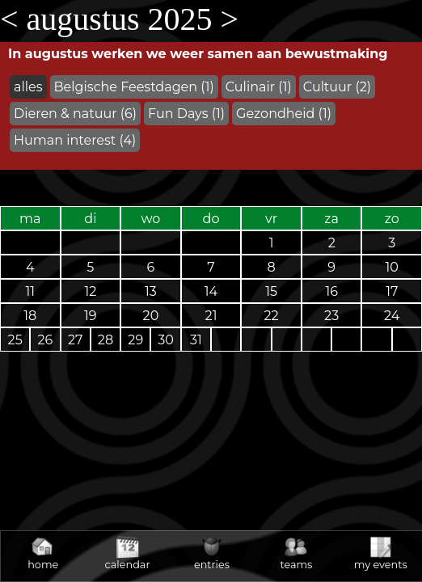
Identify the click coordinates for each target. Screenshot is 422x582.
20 (151, 315)
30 (166, 340)
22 (271, 315)
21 (211, 315)
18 (29, 315)
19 (90, 315)
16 (331, 291)
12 (90, 291)
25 (15, 340)
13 (151, 291)
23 (331, 315)
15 (271, 291)
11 (31, 291)
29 (135, 340)
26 (45, 340)
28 (105, 340)
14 (211, 291)
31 (196, 340)
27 (75, 340)
